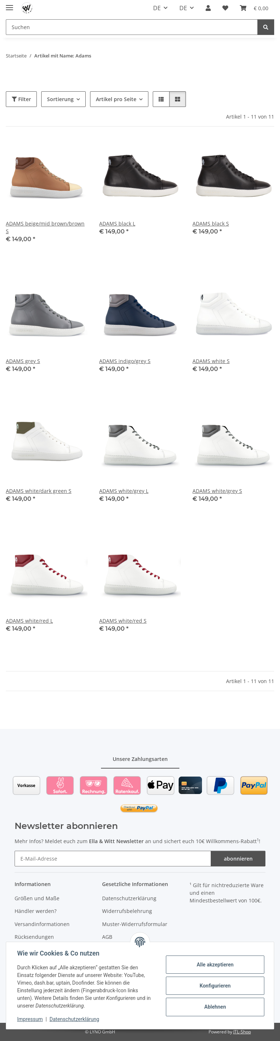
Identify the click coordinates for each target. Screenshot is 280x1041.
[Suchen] (132, 27)
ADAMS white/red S (123, 620)
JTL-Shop (242, 1032)
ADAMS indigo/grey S (125, 361)
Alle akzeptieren (214, 965)
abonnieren (238, 858)
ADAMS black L (117, 223)
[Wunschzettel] (225, 8)
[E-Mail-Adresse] (113, 858)
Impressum (30, 1019)
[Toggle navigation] (9, 4)
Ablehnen (214, 1007)
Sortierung (60, 99)
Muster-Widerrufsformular (134, 924)
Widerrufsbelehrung (127, 911)
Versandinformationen (42, 924)
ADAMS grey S (23, 361)
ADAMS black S (210, 223)
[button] (208, 8)
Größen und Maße (37, 898)
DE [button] (157, 8)
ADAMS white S (211, 361)
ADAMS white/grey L (123, 490)
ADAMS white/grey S (217, 490)
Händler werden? (36, 911)
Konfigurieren (214, 986)
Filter (21, 99)
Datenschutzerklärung (75, 1019)
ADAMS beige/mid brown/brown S (45, 227)
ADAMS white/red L (29, 620)
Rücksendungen (34, 936)
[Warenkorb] (254, 8)
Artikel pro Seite (116, 99)
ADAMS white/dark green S (38, 490)
